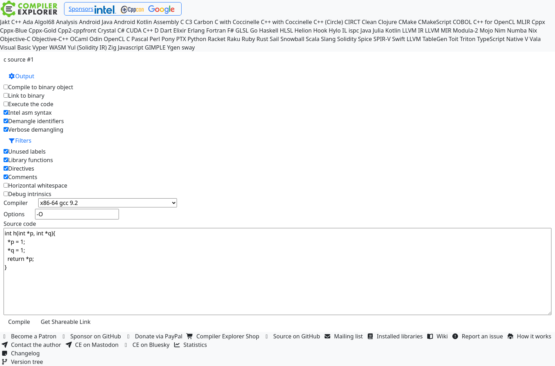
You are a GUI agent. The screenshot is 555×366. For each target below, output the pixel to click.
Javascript (130, 47)
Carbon (203, 22)
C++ (16, 22)
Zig (112, 47)
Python (197, 39)
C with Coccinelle (236, 22)
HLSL (286, 30)
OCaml (79, 39)
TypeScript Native (500, 39)
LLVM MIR (438, 30)
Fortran (216, 30)
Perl (155, 39)
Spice (365, 39)
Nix (532, 30)
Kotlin (393, 30)
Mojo (486, 30)
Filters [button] (20, 140)
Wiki (438, 336)
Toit (453, 39)
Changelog (21, 353)
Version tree (23, 362)
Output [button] (21, 76)
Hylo (335, 30)
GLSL (241, 30)
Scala (313, 39)
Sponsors (81, 9)
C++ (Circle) (328, 22)
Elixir (179, 30)
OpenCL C (117, 39)
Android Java (96, 22)
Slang (328, 39)
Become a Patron (29, 336)
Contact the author (32, 345)
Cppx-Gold (42, 30)
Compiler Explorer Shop (223, 336)
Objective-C (15, 39)
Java (365, 30)
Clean (369, 22)
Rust (262, 39)
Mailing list (344, 336)
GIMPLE (155, 47)
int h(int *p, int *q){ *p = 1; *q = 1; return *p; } (277, 271)
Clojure (387, 22)
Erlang (196, 30)
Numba (517, 30)
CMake (408, 22)
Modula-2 (465, 30)
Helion (303, 30)
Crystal (107, 30)
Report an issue (478, 336)
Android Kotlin (133, 22)
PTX (181, 39)
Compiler (16, 203)
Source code (20, 224)
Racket (216, 39)
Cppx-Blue (13, 30)
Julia (378, 30)
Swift (398, 39)
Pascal (139, 39)
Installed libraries (395, 336)
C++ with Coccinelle (286, 22)
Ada (28, 22)
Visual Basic (15, 47)
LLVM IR (412, 30)
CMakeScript (434, 22)
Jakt (5, 22)
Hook (320, 30)
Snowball (292, 39)
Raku (233, 39)
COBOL (462, 22)
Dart (166, 30)
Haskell (268, 30)
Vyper (40, 47)
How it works (530, 336)
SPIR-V (382, 39)
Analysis (67, 22)
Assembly (166, 22)
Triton (467, 39)
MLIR (523, 22)
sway (188, 47)
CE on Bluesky (146, 345)
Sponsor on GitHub (91, 336)
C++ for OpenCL (494, 22)
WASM (57, 47)
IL (344, 30)
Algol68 (45, 22)
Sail (274, 39)
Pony (167, 39)
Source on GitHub (292, 336)
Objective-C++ (50, 39)
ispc (354, 30)
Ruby (248, 39)
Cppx (538, 22)
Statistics (191, 345)
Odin (96, 39)
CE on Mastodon (92, 345)
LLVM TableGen (427, 39)
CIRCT (352, 22)
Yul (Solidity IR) (87, 47)
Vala (535, 39)
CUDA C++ (139, 30)
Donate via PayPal (154, 336)
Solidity (347, 39)
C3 (188, 22)
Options (14, 214)
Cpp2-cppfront (77, 30)
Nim (499, 30)
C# (121, 30)
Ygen (173, 47)
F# (230, 30)
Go (253, 30)
